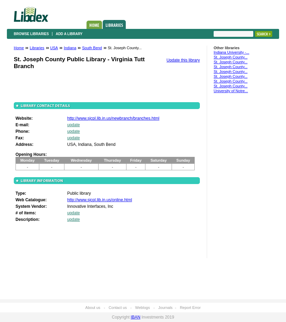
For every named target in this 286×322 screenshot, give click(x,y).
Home (94, 25)
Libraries (114, 24)
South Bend (92, 48)
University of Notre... (231, 91)
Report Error (190, 307)
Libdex (31, 14)
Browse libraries (31, 34)
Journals (165, 307)
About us (92, 307)
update (73, 124)
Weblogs (142, 307)
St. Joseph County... (230, 57)
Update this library (183, 60)
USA (54, 48)
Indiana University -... (231, 52)
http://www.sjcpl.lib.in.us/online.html (99, 199)
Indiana (70, 48)
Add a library (69, 34)
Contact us (118, 307)
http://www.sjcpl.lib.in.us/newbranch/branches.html (113, 118)
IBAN (135, 317)
